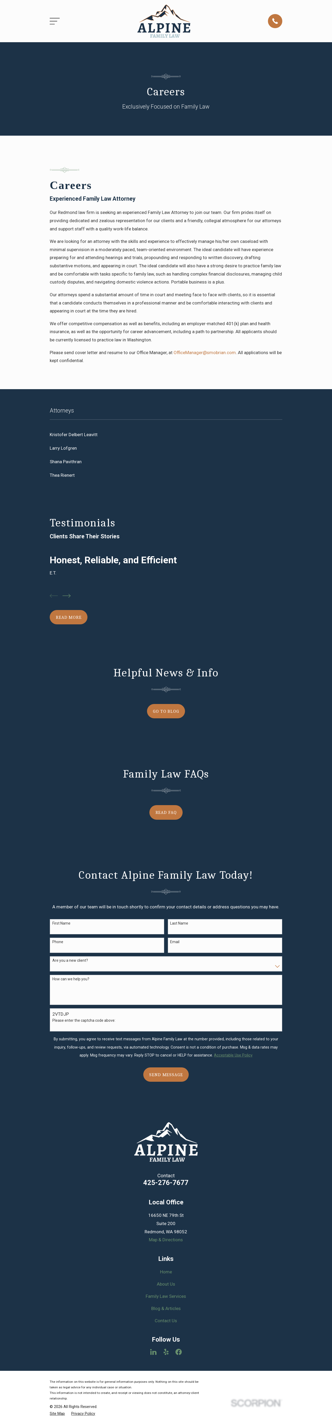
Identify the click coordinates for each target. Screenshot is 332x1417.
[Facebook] (178, 1352)
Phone (57, 942)
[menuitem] (166, 434)
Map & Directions (166, 1239)
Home (166, 1271)
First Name (61, 923)
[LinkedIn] (153, 1352)
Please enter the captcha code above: (83, 1020)
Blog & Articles (166, 1308)
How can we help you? (70, 979)
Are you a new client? (70, 960)
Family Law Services (166, 1296)
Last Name (179, 923)
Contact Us (166, 1320)
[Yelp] (166, 1352)
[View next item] (66, 596)
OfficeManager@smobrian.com (205, 352)
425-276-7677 (165, 1183)
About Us (166, 1284)
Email (174, 942)
